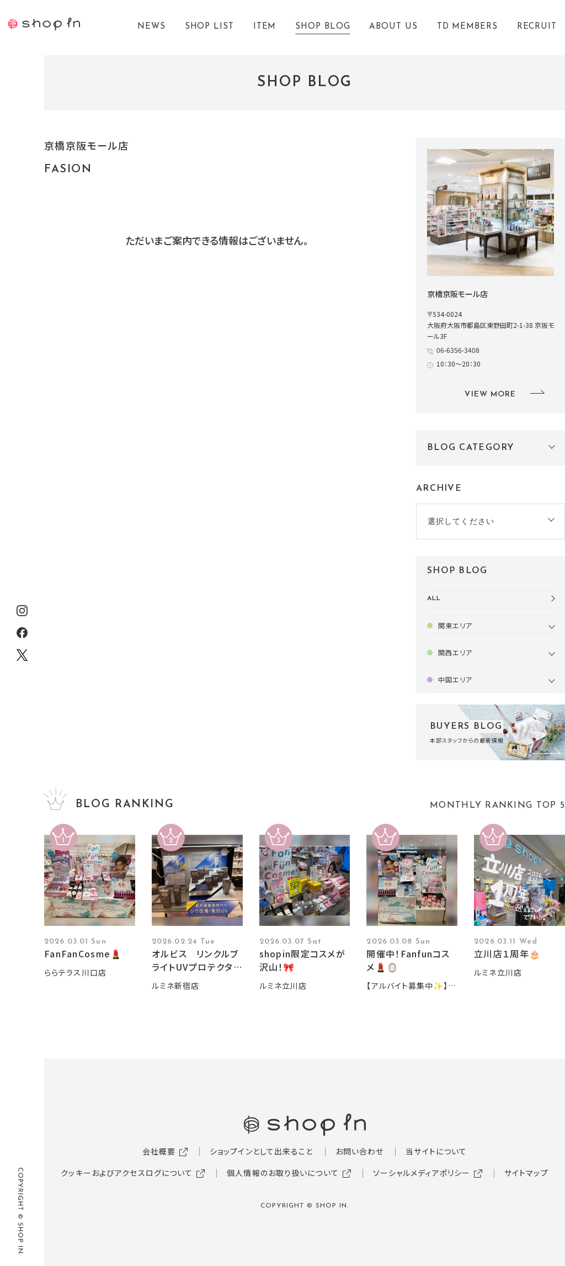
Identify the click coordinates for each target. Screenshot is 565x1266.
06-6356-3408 (457, 349)
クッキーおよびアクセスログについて (127, 1172)
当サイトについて (436, 1151)
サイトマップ (526, 1172)
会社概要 (158, 1151)
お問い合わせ (359, 1151)
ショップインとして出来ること (261, 1151)
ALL (434, 598)
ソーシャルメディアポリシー (422, 1172)
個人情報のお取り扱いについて (283, 1172)
